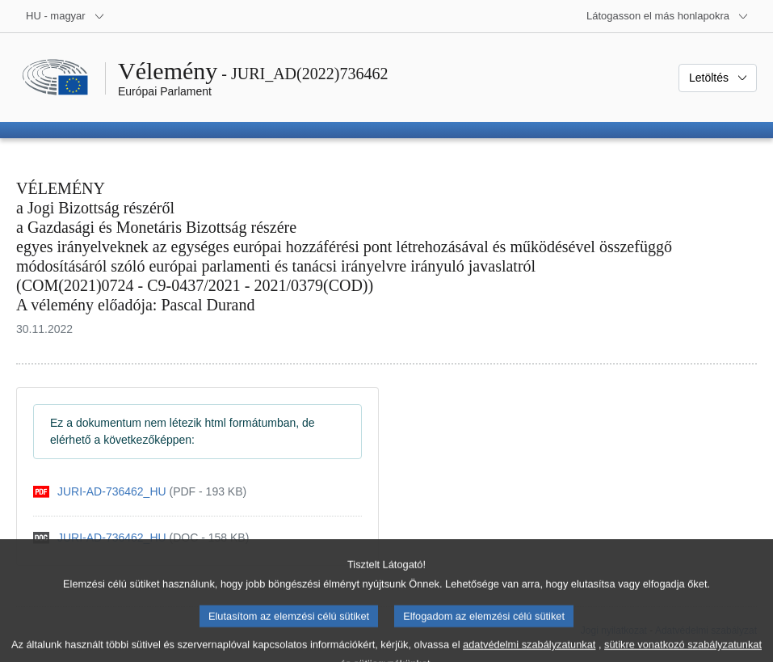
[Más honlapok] (667, 16)
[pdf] (139, 491)
